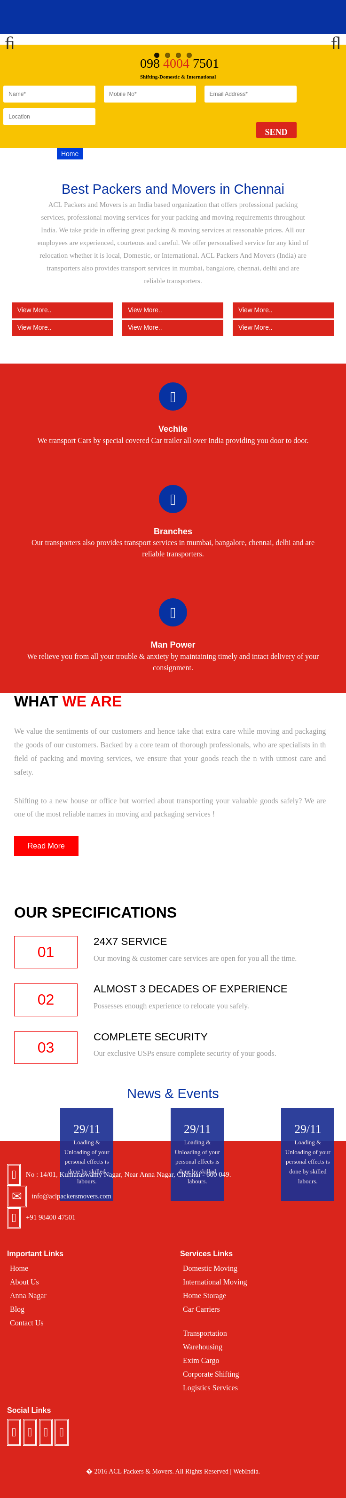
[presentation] (175, 126)
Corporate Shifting (211, 1374)
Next (331, 39)
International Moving (215, 1282)
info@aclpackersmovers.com (72, 1196)
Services (136, 154)
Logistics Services (210, 1388)
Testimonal (228, 154)
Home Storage (204, 1296)
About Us (24, 1282)
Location (169, 154)
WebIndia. (246, 1471)
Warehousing (202, 1347)
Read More (46, 846)
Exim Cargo (201, 1360)
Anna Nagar (28, 1296)
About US (101, 154)
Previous (14, 39)
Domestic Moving (210, 1268)
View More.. (62, 310)
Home (70, 154)
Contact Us (268, 154)
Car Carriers (201, 1309)
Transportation (205, 1333)
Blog (197, 154)
